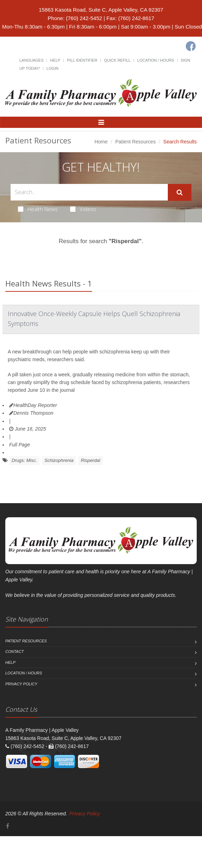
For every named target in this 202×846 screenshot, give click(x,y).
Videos (83, 208)
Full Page (19, 444)
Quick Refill (117, 60)
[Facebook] (191, 46)
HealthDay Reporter (33, 405)
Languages (31, 60)
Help (55, 60)
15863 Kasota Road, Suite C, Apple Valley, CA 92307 (101, 10)
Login (53, 68)
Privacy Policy (21, 684)
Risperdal (90, 460)
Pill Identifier (82, 60)
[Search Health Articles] (89, 192)
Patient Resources (135, 141)
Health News (38, 208)
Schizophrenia (58, 460)
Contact (14, 651)
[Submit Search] (179, 192)
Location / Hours (155, 60)
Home (101, 141)
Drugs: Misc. (24, 460)
